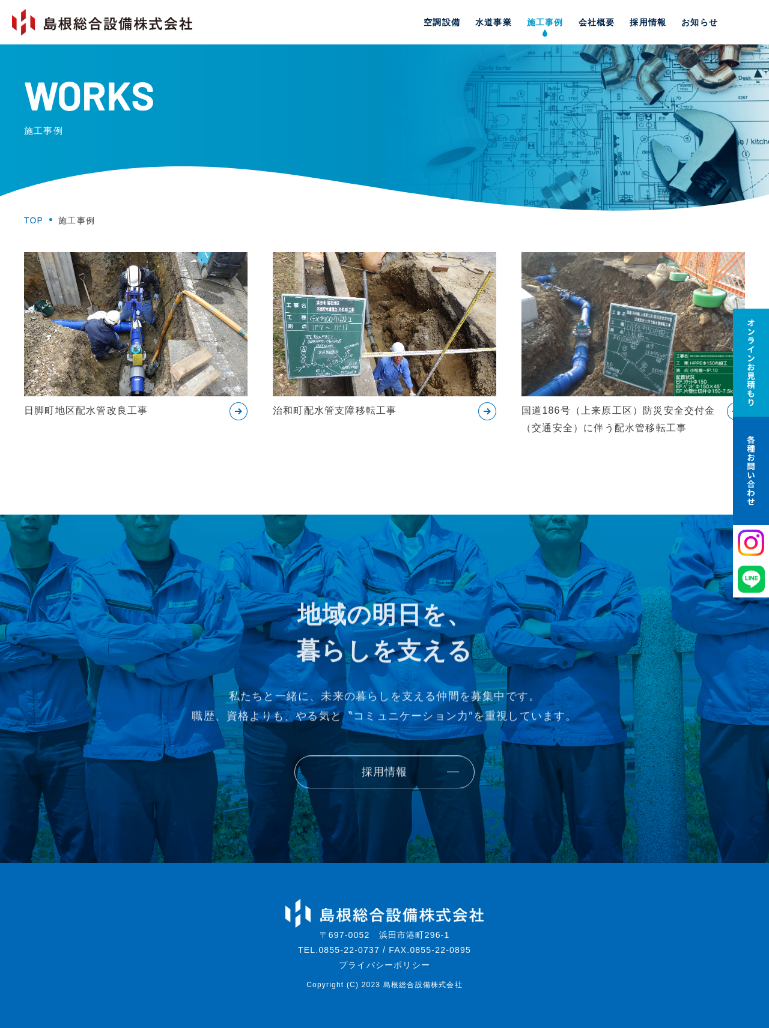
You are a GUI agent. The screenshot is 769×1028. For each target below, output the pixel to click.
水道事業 (493, 22)
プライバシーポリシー (384, 965)
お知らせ (699, 22)
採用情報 (648, 22)
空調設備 (442, 22)
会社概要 (597, 22)
